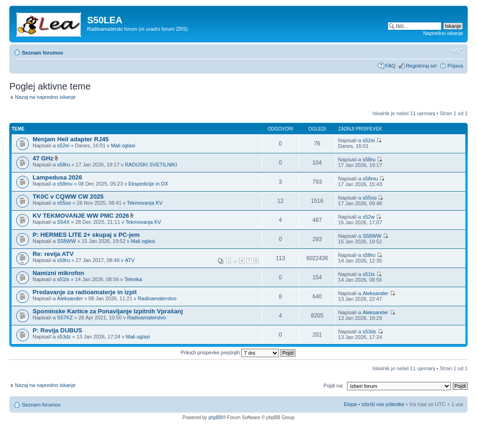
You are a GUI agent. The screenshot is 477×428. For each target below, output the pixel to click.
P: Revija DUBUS (57, 330)
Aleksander (70, 298)
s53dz (64, 336)
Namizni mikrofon (58, 272)
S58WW (66, 241)
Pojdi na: (334, 385)
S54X (63, 222)
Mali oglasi (123, 145)
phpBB (215, 417)
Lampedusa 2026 (57, 177)
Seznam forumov (42, 52)
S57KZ (65, 317)
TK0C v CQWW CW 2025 (68, 196)
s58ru (63, 164)
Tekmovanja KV (144, 203)
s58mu (65, 183)
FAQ (390, 66)
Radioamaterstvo (157, 298)
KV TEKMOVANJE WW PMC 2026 (81, 215)
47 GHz (43, 158)
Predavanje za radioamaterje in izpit (85, 292)
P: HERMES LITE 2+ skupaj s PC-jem (86, 234)
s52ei (63, 145)
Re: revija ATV (53, 253)
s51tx (63, 279)
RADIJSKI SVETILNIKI (151, 164)
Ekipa (350, 404)
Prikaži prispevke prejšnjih (238, 352)
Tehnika (133, 279)
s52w (368, 217)
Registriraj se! (421, 66)
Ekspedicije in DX (148, 183)
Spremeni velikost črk (456, 51)
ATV (130, 260)
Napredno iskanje (443, 33)
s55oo (64, 203)
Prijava (455, 66)
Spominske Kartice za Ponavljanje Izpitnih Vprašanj (108, 311)
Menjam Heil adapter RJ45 (71, 139)
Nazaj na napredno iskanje (45, 97)
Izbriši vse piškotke (383, 404)
